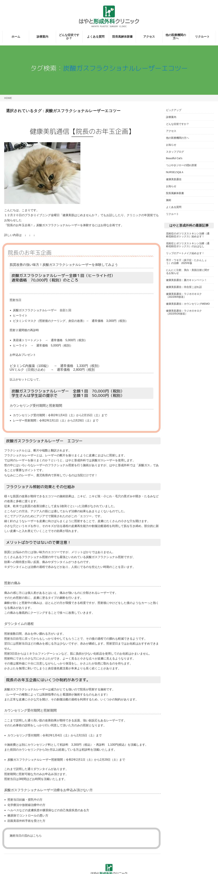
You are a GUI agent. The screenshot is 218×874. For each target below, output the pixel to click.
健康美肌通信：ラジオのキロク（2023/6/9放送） (184, 295)
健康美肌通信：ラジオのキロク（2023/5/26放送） (184, 312)
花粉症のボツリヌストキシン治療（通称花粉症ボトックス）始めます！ (187, 235)
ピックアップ (173, 110)
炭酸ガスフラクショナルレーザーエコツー (125, 68)
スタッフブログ (175, 151)
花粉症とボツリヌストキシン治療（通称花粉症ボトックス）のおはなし (187, 245)
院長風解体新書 (122, 36)
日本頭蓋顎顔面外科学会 (180, 367)
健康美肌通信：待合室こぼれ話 (184, 286)
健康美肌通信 (173, 179)
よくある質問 (95, 36)
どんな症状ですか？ (69, 36)
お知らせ (171, 144)
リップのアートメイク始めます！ (185, 253)
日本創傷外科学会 (176, 360)
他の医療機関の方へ (176, 36)
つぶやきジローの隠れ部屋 (181, 165)
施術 (168, 200)
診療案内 (42, 36)
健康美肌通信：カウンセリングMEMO (188, 303)
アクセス (149, 36)
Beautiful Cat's (174, 158)
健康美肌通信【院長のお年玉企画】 (82, 131)
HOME (8, 98)
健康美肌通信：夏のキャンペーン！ (186, 280)
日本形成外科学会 (176, 353)
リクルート (202, 36)
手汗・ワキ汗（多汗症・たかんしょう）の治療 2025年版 (186, 261)
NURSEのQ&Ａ (175, 172)
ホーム (15, 36)
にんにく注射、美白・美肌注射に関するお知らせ (187, 271)
